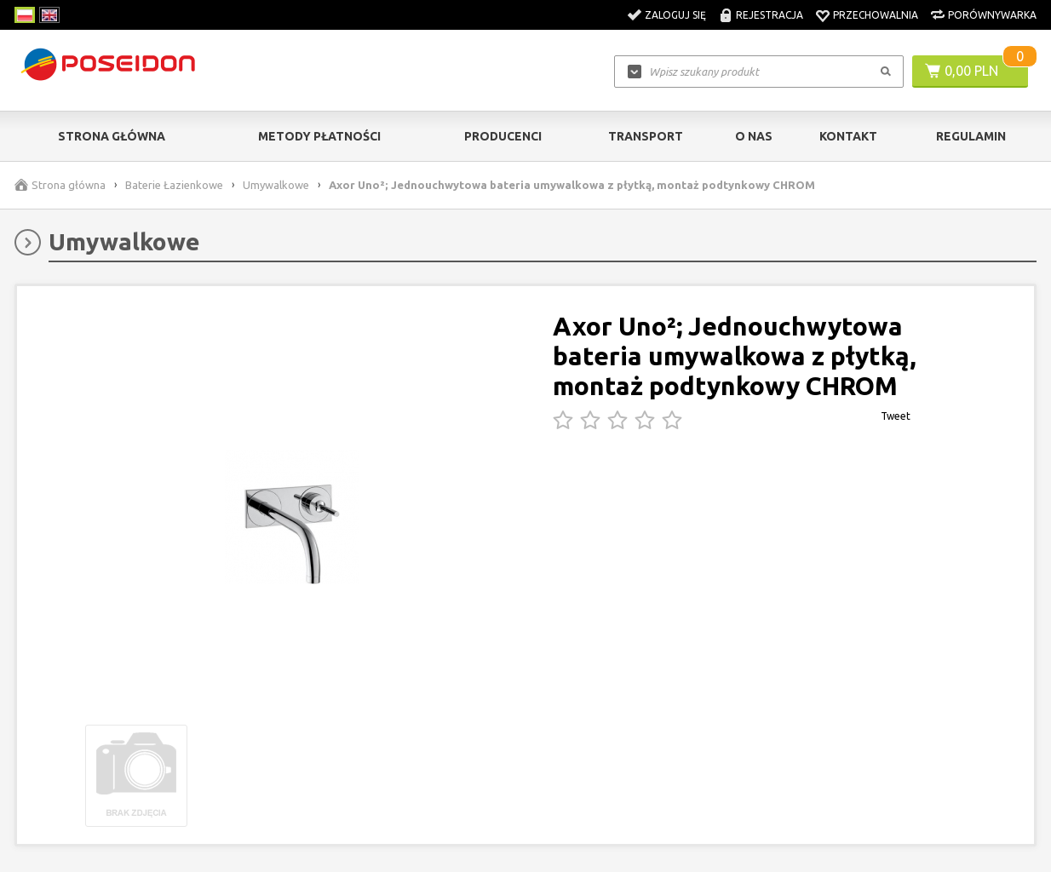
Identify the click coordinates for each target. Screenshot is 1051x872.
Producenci (503, 136)
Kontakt (848, 136)
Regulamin (971, 136)
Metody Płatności (319, 136)
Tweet (895, 416)
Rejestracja (769, 14)
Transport (645, 136)
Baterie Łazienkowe (174, 185)
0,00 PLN (971, 70)
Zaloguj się (675, 14)
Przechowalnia (875, 14)
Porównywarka (992, 14)
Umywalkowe (276, 185)
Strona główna (111, 136)
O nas (753, 136)
